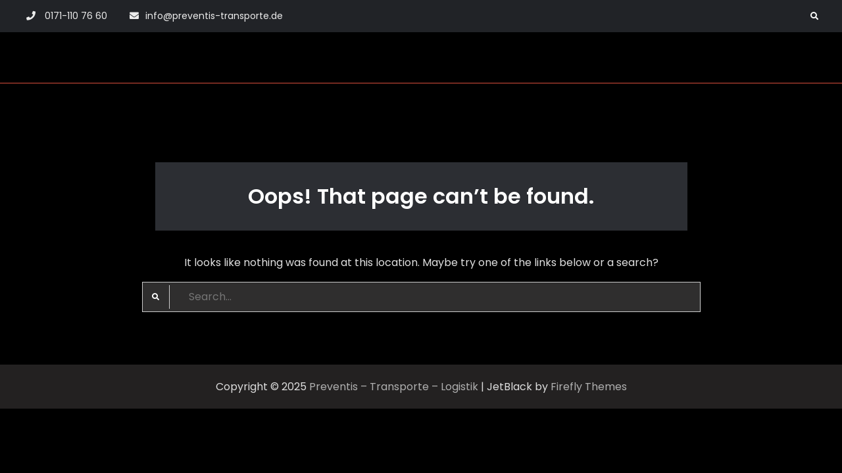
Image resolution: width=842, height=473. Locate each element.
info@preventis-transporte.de (214, 15)
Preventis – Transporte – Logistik (393, 386)
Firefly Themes (589, 386)
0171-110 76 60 (76, 15)
